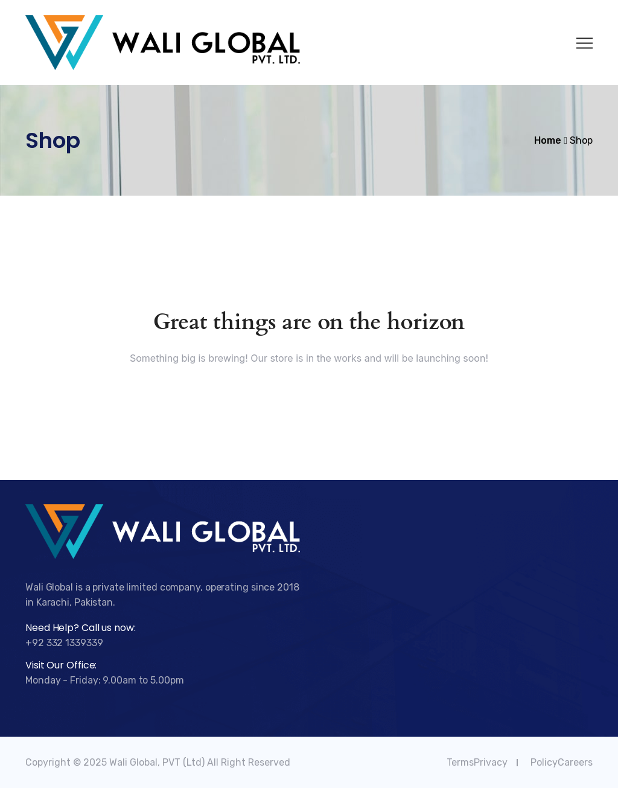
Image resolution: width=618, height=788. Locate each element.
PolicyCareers (561, 762)
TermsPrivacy (477, 762)
